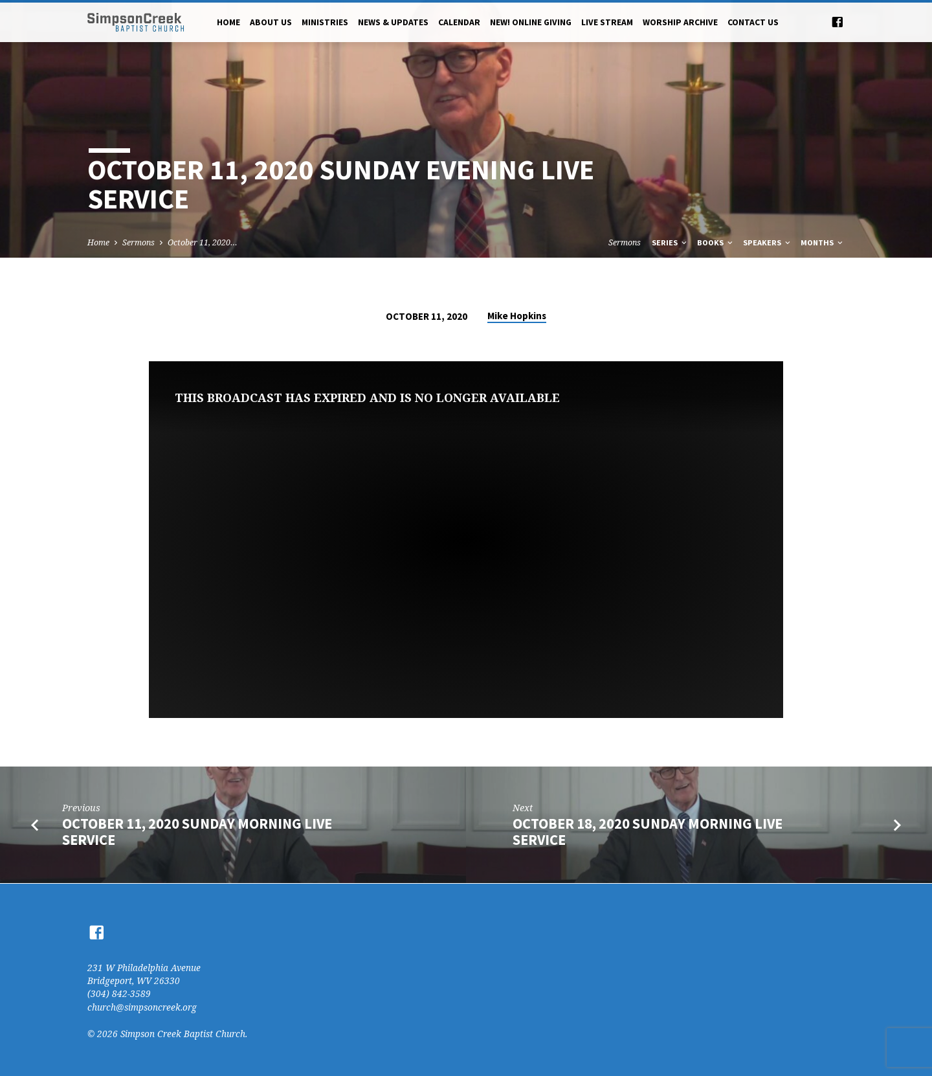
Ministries (325, 22)
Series (670, 242)
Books (716, 242)
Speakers (767, 242)
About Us (271, 22)
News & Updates (393, 22)
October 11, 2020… (203, 242)
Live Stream (607, 22)
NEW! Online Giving (530, 22)
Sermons (138, 242)
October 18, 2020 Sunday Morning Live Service (647, 831)
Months (823, 242)
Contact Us (753, 22)
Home (228, 22)
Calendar (459, 22)
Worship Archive (680, 22)
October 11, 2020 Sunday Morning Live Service (197, 831)
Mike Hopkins (516, 315)
